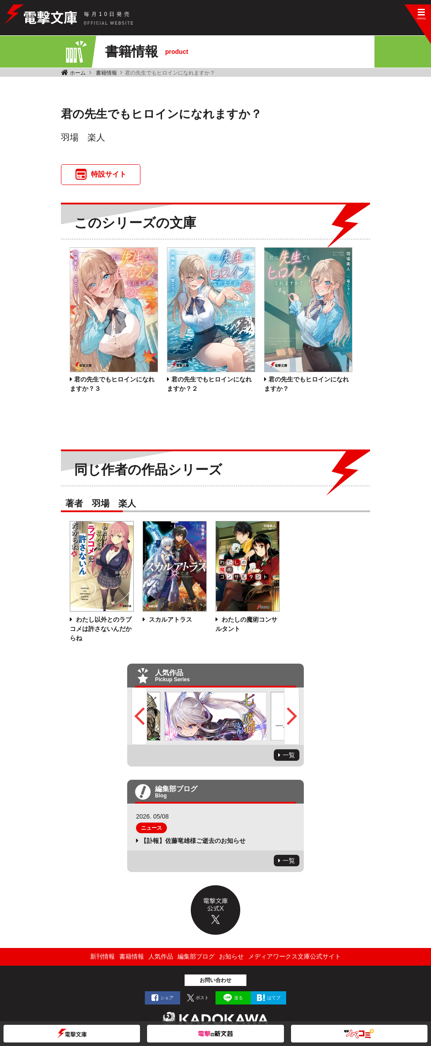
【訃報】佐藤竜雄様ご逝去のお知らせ (193, 840)
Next (291, 716)
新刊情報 (102, 956)
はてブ (273, 997)
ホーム (78, 73)
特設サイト (108, 174)
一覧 (289, 755)
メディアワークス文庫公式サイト (294, 956)
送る (238, 997)
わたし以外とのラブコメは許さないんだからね (101, 629)
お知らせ (231, 956)
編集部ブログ (196, 956)
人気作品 (160, 956)
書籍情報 (106, 73)
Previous (139, 716)
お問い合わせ (215, 980)
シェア (167, 997)
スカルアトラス (169, 619)
